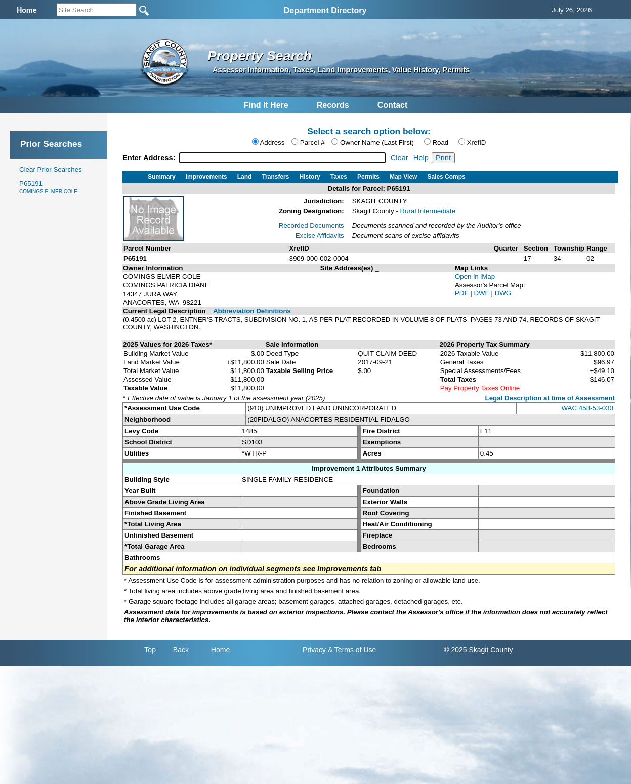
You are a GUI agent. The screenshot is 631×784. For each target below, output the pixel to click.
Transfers (275, 176)
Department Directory (325, 10)
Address (272, 142)
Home (220, 650)
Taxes (338, 176)
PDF (462, 293)
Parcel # (312, 142)
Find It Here (266, 105)
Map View (403, 176)
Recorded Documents (311, 225)
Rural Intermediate (428, 211)
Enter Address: (150, 158)
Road (440, 142)
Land (244, 176)
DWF (482, 293)
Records (333, 105)
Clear (399, 158)
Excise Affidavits (320, 235)
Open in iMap (475, 276)
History (309, 176)
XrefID (476, 142)
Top (150, 650)
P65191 (48, 187)
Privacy (314, 650)
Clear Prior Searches (50, 169)
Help (421, 158)
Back (181, 650)
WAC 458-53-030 (587, 408)
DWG (503, 293)
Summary (162, 176)
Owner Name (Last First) (377, 142)
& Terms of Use (352, 650)
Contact (392, 105)
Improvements (206, 176)
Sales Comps (446, 176)
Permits (368, 176)
